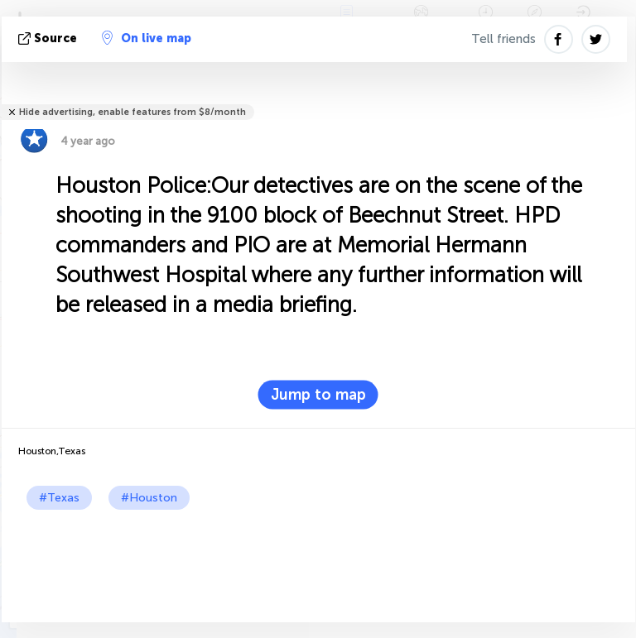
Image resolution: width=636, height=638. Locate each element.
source (49, 38)
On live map (146, 38)
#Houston (149, 498)
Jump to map (318, 395)
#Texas (59, 498)
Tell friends (503, 38)
